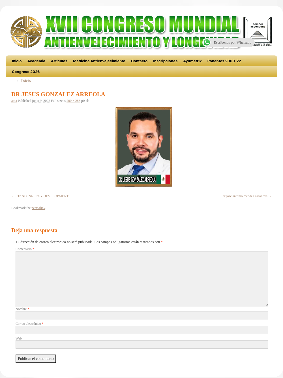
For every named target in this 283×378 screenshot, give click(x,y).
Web (19, 338)
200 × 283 (73, 101)
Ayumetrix (192, 61)
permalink (38, 208)
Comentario (25, 249)
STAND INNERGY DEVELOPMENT (42, 196)
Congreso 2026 (26, 71)
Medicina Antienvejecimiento (99, 61)
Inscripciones (165, 61)
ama (14, 101)
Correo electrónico (30, 324)
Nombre (22, 309)
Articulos (59, 61)
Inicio (17, 61)
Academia (36, 61)
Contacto (139, 61)
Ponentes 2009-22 (224, 61)
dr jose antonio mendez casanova (244, 196)
